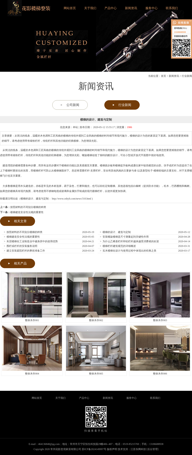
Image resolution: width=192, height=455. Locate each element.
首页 (163, 76)
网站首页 (70, 8)
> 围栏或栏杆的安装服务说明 (20, 246)
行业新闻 (187, 76)
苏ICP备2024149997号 (94, 449)
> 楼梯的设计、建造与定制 (115, 232)
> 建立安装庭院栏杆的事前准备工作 (24, 250)
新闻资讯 (131, 8)
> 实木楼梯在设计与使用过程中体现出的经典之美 (128, 250)
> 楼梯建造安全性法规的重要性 (22, 236)
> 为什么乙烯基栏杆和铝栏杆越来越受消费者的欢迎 (129, 241)
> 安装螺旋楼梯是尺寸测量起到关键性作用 (124, 236)
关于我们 (90, 8)
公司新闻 (72, 105)
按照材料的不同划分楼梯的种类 (28, 207)
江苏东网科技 (138, 449)
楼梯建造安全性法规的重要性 (27, 212)
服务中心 (151, 8)
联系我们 (172, 8)
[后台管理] (153, 449)
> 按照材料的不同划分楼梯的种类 (23, 232)
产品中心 (110, 8)
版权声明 (112, 449)
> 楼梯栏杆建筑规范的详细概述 (118, 246)
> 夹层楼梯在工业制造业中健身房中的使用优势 (31, 241)
